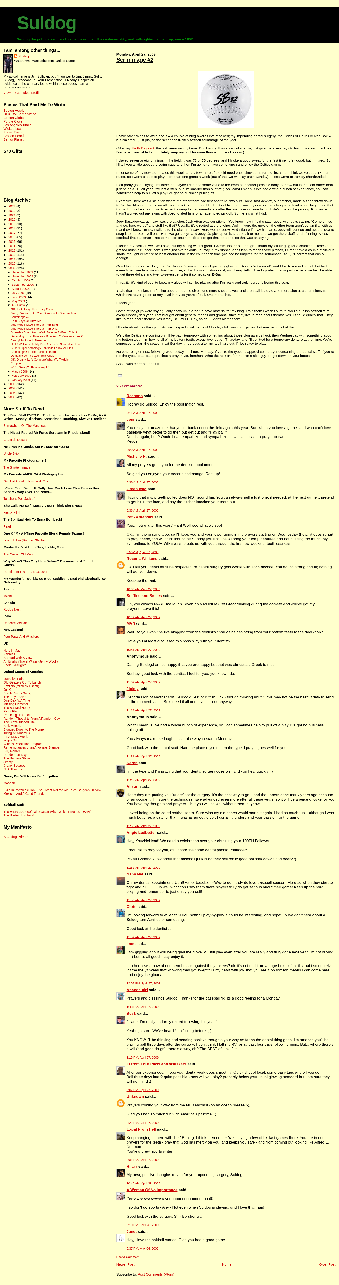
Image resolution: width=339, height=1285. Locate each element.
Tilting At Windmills (16, 733)
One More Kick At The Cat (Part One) (34, 328)
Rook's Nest (11, 609)
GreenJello (137, 489)
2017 (12, 233)
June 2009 (19, 297)
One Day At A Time (16, 700)
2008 (12, 384)
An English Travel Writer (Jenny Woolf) (30, 661)
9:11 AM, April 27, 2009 (143, 413)
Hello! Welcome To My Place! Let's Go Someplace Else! (46, 344)
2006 (12, 393)
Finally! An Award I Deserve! (28, 340)
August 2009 (20, 288)
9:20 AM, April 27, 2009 (143, 450)
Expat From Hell (141, 1129)
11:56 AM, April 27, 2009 (143, 900)
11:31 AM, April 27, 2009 (143, 756)
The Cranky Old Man (18, 554)
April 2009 (19, 305)
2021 (12, 215)
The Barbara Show (16, 758)
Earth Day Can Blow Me (26, 321)
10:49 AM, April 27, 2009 (143, 617)
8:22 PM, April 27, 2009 (143, 1123)
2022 (12, 210)
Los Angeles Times (17, 125)
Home (226, 1264)
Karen (132, 763)
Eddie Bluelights (14, 665)
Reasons (135, 396)
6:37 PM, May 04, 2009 (143, 1248)
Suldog (46, 23)
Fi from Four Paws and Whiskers (156, 1064)
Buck (131, 1013)
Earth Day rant (143, 148)
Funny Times (12, 132)
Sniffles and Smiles (144, 596)
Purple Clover (13, 121)
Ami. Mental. (12, 726)
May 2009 (19, 301)
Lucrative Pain (13, 679)
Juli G (7, 689)
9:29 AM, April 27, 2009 (143, 482)
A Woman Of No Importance (152, 1190)
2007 (12, 388)
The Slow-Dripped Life (19, 722)
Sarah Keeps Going (17, 693)
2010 (12, 263)
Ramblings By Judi (16, 715)
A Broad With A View (17, 658)
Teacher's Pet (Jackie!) (19, 498)
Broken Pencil (13, 136)
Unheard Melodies (16, 623)
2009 (12, 268)
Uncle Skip (11, 453)
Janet (132, 1231)
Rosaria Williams (142, 558)
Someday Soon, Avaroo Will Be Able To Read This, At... (46, 332)
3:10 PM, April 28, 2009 (143, 1225)
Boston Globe (13, 118)
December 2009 (23, 272)
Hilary (132, 1166)
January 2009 (21, 380)
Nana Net (135, 874)
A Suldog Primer (15, 837)
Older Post (327, 1264)
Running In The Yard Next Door (25, 571)
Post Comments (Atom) (156, 1274)
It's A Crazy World (15, 736)
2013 (12, 250)
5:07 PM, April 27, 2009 (143, 1090)
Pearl (7, 526)
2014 (12, 246)
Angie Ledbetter (141, 832)
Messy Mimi (11, 512)
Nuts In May (11, 650)
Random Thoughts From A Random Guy (31, 718)
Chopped (16, 363)
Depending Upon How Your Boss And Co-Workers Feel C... (48, 336)
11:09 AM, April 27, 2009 (143, 682)
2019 (12, 224)
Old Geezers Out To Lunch (22, 682)
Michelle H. (137, 456)
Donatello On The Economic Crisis (32, 355)
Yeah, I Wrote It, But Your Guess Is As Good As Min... (44, 313)
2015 (12, 241)
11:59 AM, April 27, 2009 (143, 937)
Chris (131, 907)
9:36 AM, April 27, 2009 (143, 510)
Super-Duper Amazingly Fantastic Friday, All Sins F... (44, 348)
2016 (12, 237)
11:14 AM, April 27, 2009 (143, 710)
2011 (12, 259)
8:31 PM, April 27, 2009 (143, 1160)
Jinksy (133, 689)
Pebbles (9, 654)
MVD (131, 624)
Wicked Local (13, 128)
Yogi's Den (10, 740)
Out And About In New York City (25, 481)
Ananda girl (137, 990)
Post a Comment (127, 1257)
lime (130, 944)
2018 (12, 228)
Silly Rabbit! (11, 751)
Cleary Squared (14, 765)
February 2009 (22, 375)
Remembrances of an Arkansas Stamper (31, 747)
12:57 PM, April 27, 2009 (143, 983)
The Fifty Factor (14, 697)
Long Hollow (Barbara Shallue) (24, 540)
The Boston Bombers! (18, 815)
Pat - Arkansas (140, 517)
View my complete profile (21, 92)
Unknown (135, 1096)
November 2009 (23, 276)
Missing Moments (15, 704)
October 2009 (21, 280)
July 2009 (18, 293)
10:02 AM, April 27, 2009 (143, 589)
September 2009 (23, 284)
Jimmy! (8, 762)
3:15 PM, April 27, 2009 (143, 1057)
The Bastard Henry (16, 708)
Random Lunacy (15, 755)
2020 (12, 219)
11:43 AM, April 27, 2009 (143, 780)
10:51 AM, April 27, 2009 (143, 649)
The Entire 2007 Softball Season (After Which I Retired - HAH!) (47, 811)
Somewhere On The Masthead (24, 425)
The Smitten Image (16, 467)
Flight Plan (10, 711)
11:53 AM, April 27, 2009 (143, 826)
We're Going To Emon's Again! (30, 367)
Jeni (130, 419)
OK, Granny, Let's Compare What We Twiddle (40, 359)
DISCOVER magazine (19, 114)
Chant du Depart (15, 439)
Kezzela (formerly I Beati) (21, 686)
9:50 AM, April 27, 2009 (143, 552)
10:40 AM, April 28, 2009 (143, 1183)
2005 (12, 397)
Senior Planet (13, 139)
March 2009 (20, 371)
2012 (12, 255)
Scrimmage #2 (134, 60)
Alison (132, 786)
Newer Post (125, 1264)
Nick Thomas (12, 769)
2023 (12, 206)
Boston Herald (13, 110)
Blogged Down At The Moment (24, 729)
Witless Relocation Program (22, 744)
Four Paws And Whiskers (21, 636)
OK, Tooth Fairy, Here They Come (32, 309)
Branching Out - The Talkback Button (34, 352)
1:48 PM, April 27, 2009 (143, 1007)
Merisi (7, 596)
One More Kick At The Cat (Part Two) (34, 324)
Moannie (9, 783)
